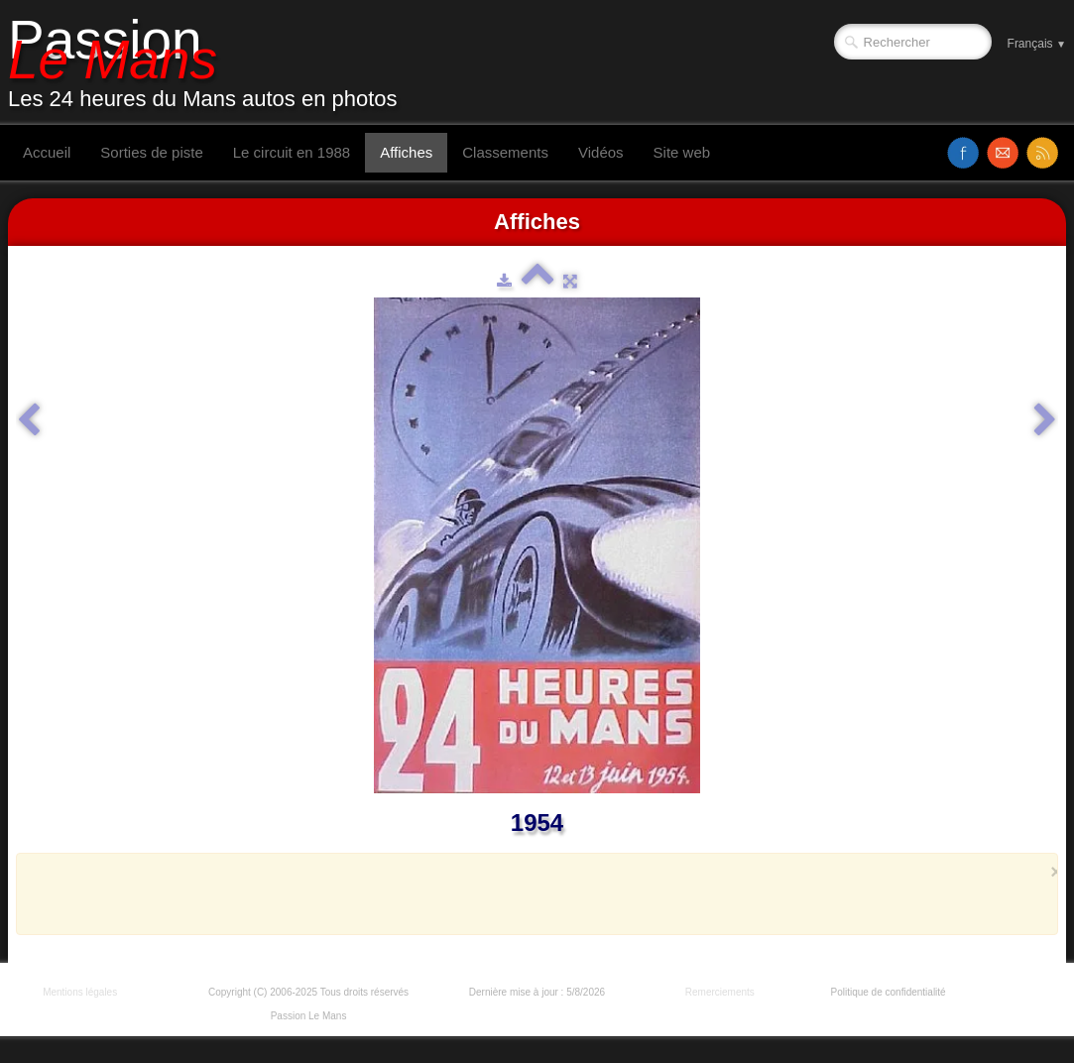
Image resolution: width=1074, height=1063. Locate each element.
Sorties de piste (151, 152)
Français (1037, 44)
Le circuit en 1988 (291, 152)
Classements (505, 152)
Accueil (46, 152)
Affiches (406, 152)
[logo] (210, 62)
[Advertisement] (531, 893)
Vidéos (601, 152)
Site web (682, 152)
